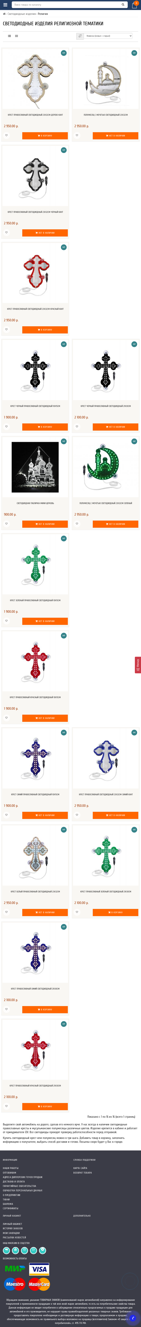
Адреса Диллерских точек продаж (23, 1177)
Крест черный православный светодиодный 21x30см (106, 406)
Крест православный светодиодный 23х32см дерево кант (35, 115)
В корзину (45, 135)
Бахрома (8, 1203)
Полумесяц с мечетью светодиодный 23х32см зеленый (106, 503)
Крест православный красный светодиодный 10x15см (35, 697)
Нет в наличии (115, 135)
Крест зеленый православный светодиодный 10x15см (35, 600)
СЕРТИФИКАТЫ (10, 1208)
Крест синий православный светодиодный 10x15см (35, 794)
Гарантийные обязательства (19, 1186)
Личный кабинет (12, 1224)
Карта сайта (80, 1168)
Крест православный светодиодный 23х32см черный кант (35, 212)
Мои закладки (11, 1233)
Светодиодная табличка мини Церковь (35, 503)
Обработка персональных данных (22, 1190)
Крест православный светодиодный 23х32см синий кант (106, 794)
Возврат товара (82, 1172)
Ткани (6, 1199)
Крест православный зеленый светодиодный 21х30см (105, 891)
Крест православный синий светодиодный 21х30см (35, 988)
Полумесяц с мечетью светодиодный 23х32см (106, 115)
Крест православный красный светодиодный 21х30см (35, 1085)
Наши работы (11, 1168)
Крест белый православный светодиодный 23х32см (35, 891)
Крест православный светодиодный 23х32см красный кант (35, 309)
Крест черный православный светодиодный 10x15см (35, 406)
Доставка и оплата (14, 1181)
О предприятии (11, 1195)
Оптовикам (9, 1172)
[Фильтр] (138, 665)
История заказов (13, 1228)
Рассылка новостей (14, 1237)
